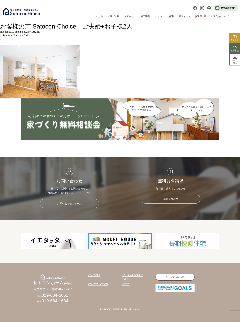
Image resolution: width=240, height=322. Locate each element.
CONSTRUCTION (98, 284)
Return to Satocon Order (15, 35)
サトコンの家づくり (109, 16)
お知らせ (129, 16)
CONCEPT (94, 275)
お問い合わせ (176, 277)
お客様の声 (200, 16)
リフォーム (184, 16)
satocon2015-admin (11, 32)
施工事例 (145, 16)
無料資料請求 (170, 199)
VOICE (125, 284)
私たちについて (221, 16)
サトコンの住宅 (165, 16)
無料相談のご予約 (225, 8)
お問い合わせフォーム (69, 203)
